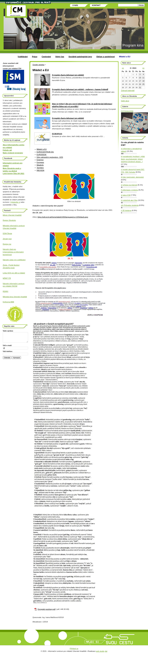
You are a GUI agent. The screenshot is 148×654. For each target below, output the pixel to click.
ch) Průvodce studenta (130, 205)
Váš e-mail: (7, 345)
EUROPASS (57, 134)
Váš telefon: (8, 351)
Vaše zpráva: (8, 331)
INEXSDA (40, 170)
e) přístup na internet (129, 185)
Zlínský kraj (7, 239)
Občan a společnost (105, 57)
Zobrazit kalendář (128, 90)
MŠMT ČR (7, 278)
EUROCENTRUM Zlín (45, 152)
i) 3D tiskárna (126, 210)
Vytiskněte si (15, 202)
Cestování (46, 57)
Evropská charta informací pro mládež (68, 75)
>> (143, 68)
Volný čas (59, 57)
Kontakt (96, 5)
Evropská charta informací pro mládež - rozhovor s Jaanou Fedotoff (80, 89)
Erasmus (40, 160)
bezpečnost (7, 255)
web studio (100, 651)
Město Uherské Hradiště (12, 215)
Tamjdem (40, 168)
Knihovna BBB (8, 302)
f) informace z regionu (129, 190)
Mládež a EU (124, 57)
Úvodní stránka (38, 65)
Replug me (7, 244)
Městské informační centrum (14, 226)
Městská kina (8, 297)
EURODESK (42, 154)
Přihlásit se (74, 648)
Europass (40, 162)
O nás (75, 5)
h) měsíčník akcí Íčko (129, 200)
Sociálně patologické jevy (80, 57)
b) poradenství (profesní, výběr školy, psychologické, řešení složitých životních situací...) (133, 159)
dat (106, 651)
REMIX (5, 291)
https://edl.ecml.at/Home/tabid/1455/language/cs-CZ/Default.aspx (62, 217)
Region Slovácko (9, 220)
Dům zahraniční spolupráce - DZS (50, 157)
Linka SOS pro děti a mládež (14, 273)
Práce (34, 57)
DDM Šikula (7, 233)
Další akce (125, 101)
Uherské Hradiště (9, 228)
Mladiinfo (40, 165)
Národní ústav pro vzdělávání (14, 260)
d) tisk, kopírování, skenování (132, 177)
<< (123, 68)
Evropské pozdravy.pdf (46, 609)
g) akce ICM (125, 195)
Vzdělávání (23, 57)
